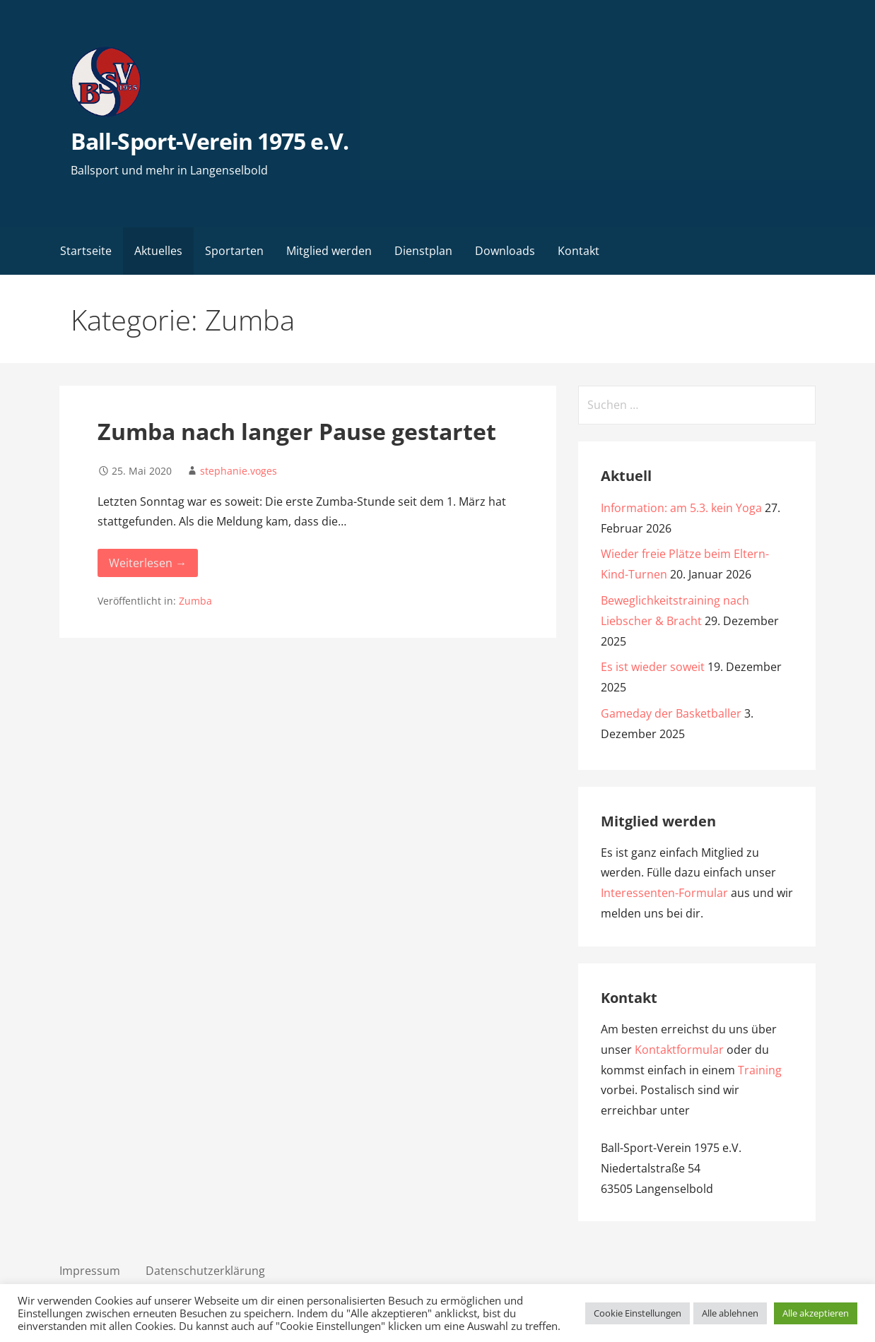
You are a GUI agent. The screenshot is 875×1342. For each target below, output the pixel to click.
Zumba (195, 600)
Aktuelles (158, 251)
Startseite (86, 251)
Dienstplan (423, 251)
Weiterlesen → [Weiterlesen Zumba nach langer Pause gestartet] (148, 563)
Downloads (505, 251)
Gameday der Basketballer (671, 713)
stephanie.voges (238, 470)
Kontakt (578, 251)
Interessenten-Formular (664, 893)
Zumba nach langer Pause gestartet (297, 431)
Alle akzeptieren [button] (815, 1313)
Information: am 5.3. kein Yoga (681, 508)
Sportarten (234, 251)
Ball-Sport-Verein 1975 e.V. (209, 141)
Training (760, 1070)
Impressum (89, 1270)
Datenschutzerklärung (205, 1270)
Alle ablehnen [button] (730, 1313)
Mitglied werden (329, 251)
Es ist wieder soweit (653, 667)
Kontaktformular (679, 1049)
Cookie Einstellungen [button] (637, 1313)
